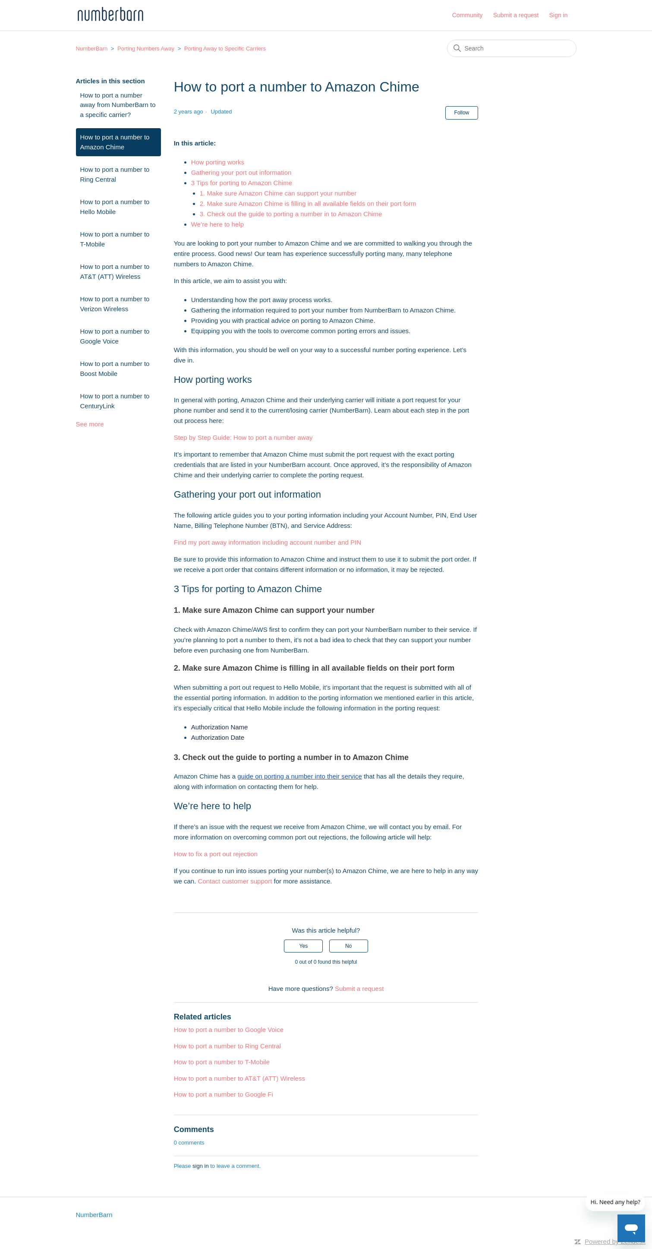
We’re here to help (217, 224)
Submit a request (516, 15)
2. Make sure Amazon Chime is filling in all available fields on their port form (308, 203)
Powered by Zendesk (615, 1241)
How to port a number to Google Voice (115, 336)
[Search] (511, 48)
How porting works (217, 162)
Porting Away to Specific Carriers (225, 48)
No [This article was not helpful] (348, 946)
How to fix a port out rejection (216, 854)
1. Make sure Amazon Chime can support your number (278, 193)
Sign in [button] (558, 15)
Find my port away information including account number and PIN (267, 542)
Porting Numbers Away (145, 48)
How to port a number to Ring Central (115, 174)
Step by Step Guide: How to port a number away (243, 437)
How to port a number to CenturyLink (115, 401)
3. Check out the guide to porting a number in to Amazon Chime (291, 214)
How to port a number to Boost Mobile (115, 368)
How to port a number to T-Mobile (115, 239)
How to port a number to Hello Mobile (115, 206)
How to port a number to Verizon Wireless (115, 303)
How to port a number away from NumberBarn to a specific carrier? (118, 104)
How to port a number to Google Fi (223, 1094)
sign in (200, 1166)
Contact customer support (235, 881)
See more (90, 424)
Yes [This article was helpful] (303, 946)
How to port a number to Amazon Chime (115, 142)
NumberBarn (92, 48)
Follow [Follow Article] (461, 113)
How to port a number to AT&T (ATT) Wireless (115, 271)
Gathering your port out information (241, 172)
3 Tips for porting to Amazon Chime (241, 182)
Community (467, 15)
